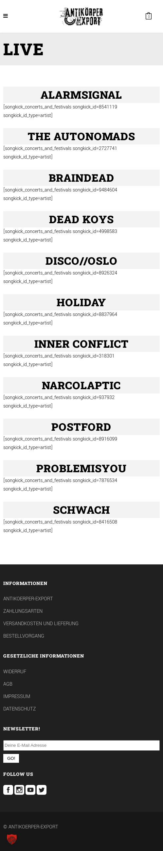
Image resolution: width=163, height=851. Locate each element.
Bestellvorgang (23, 636)
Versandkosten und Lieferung (41, 623)
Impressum (16, 696)
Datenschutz (19, 709)
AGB (7, 684)
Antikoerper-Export (28, 598)
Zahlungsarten (23, 611)
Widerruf (14, 671)
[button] (12, 839)
